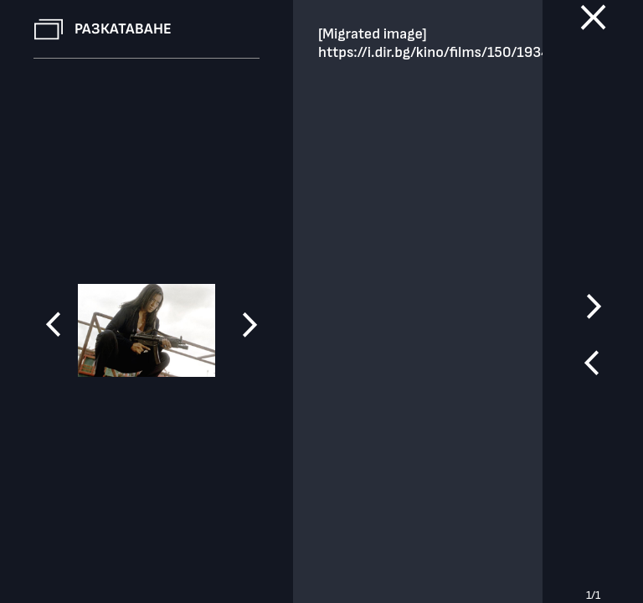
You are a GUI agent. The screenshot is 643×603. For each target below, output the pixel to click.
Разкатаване (123, 29)
